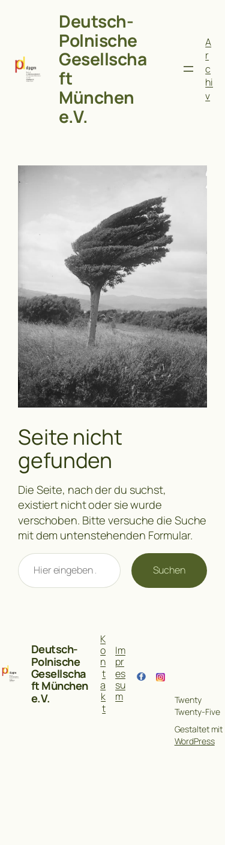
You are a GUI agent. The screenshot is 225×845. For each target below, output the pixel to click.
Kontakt (103, 673)
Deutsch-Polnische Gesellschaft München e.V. (102, 69)
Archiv (209, 68)
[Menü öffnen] (188, 69)
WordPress (195, 741)
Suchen (169, 570)
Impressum (120, 673)
